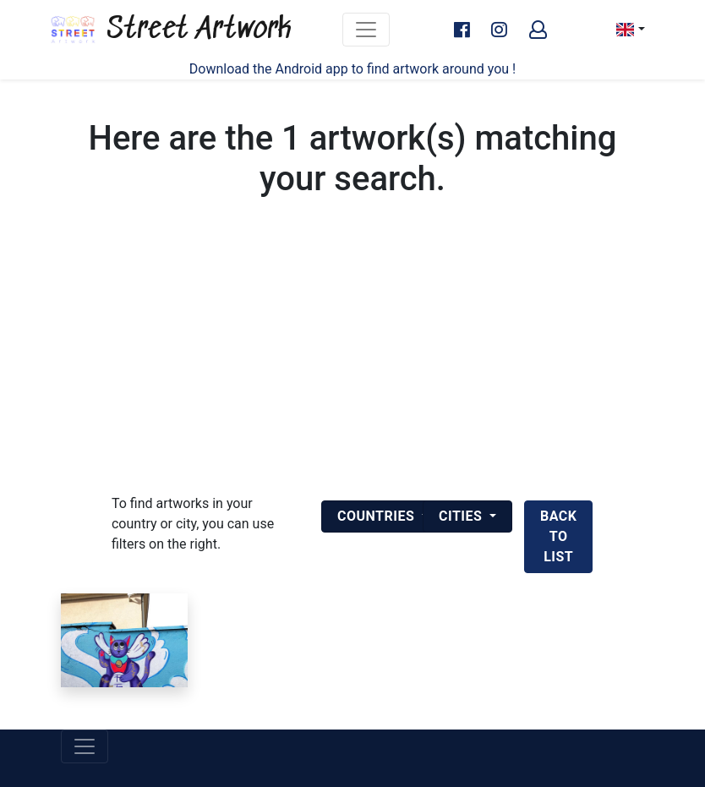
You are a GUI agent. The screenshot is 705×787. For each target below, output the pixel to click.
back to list (558, 536)
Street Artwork (170, 29)
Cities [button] (462, 516)
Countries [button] (377, 516)
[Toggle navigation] (366, 29)
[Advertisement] (352, 367)
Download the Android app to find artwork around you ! (352, 69)
